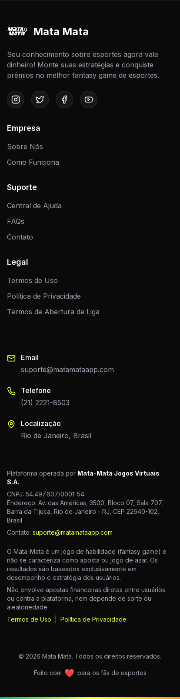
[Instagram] (15, 99)
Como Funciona (33, 162)
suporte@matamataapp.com (67, 369)
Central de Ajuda (34, 205)
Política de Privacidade (44, 296)
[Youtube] (88, 99)
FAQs (15, 221)
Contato (20, 237)
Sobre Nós (25, 146)
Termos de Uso (32, 280)
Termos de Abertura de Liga (53, 311)
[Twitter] (40, 99)
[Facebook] (64, 99)
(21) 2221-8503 (45, 402)
